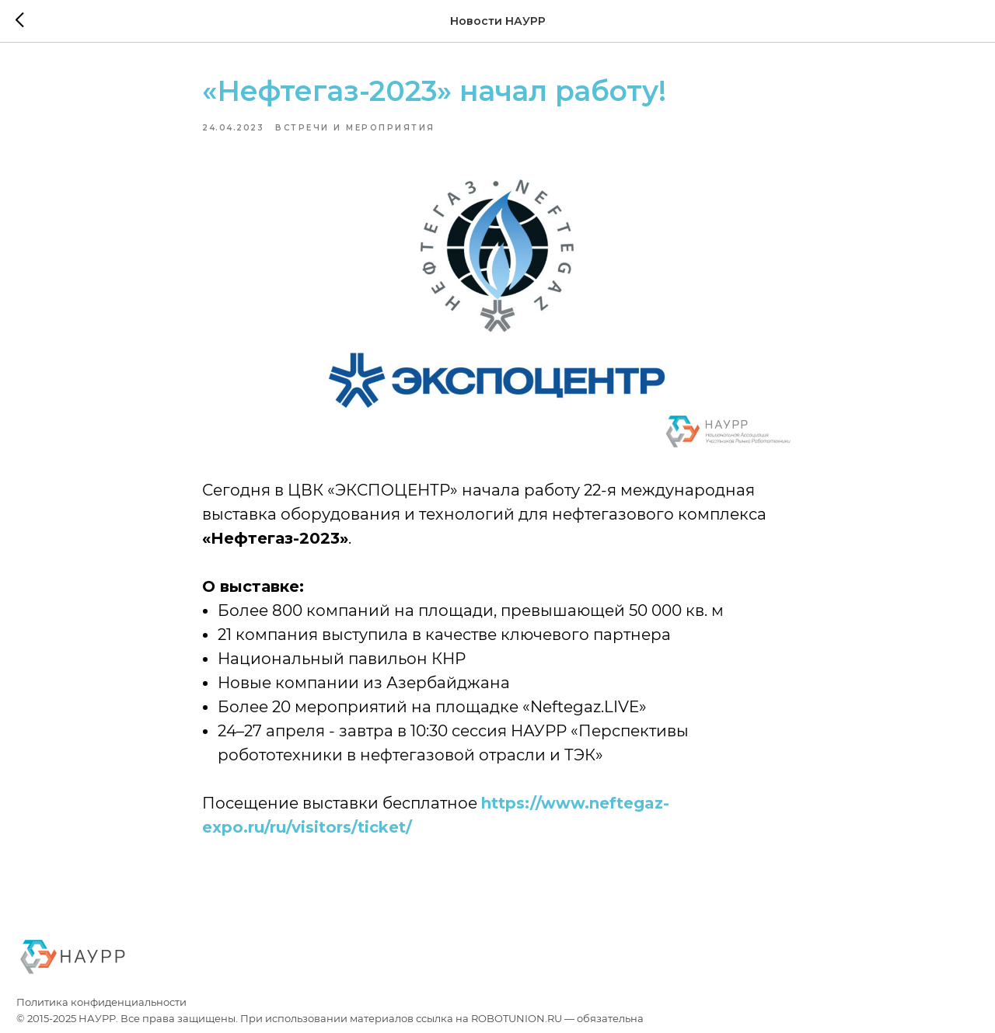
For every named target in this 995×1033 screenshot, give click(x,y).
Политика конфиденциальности (101, 1002)
